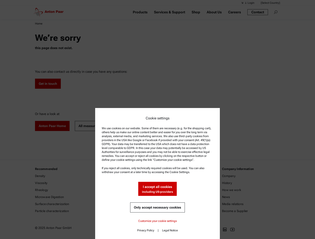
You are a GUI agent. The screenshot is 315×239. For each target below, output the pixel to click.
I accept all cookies (157, 189)
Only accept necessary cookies (157, 207)
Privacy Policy (145, 230)
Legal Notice (170, 230)
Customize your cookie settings (157, 221)
